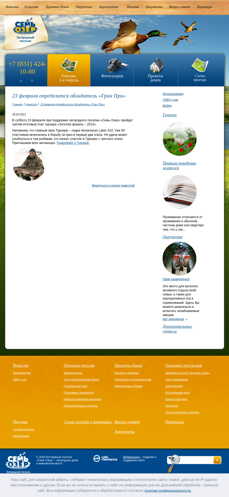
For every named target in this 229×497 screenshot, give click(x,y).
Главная (17, 104)
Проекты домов (57, 7)
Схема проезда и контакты (88, 422)
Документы (154, 7)
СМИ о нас (170, 100)
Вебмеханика (131, 457)
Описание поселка (79, 365)
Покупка (133, 7)
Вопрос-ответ (179, 7)
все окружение (173, 319)
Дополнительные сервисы (177, 329)
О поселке (31, 7)
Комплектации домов (128, 386)
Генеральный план (75, 386)
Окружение (84, 7)
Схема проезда (199, 78)
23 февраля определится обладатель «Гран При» (72, 104)
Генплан (170, 115)
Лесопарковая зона (177, 392)
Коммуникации (73, 373)
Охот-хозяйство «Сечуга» (182, 412)
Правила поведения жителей (179, 165)
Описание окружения (183, 365)
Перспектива (108, 7)
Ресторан (171, 405)
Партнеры (204, 7)
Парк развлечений (176, 279)
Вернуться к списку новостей (113, 185)
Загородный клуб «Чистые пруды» (187, 373)
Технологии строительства (132, 379)
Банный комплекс (176, 399)
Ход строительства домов (81, 379)
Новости (12, 7)
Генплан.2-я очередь (69, 78)
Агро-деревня (174, 386)
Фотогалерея (112, 76)
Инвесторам (21, 436)
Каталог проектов (126, 373)
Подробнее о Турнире (73, 143)
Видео (167, 105)
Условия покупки (23, 429)
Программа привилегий (79, 392)
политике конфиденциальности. (168, 490)
